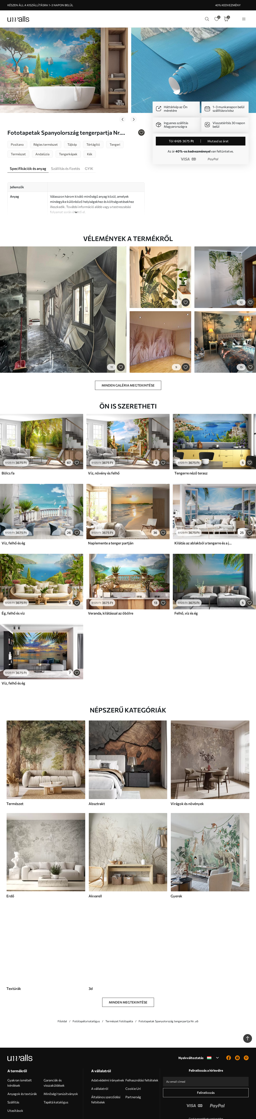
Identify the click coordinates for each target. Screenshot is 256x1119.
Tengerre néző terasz (191, 448)
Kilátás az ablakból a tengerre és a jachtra (203, 518)
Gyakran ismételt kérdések (19, 1057)
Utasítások (15, 1085)
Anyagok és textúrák (22, 1069)
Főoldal (62, 996)
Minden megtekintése (128, 977)
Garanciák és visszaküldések (54, 1057)
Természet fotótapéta (119, 996)
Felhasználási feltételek (141, 1055)
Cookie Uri (133, 1063)
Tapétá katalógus (56, 1077)
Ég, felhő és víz (13, 588)
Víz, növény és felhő (104, 448)
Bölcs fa (8, 448)
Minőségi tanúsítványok (61, 1069)
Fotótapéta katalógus (86, 996)
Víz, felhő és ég (13, 518)
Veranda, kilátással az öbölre (110, 588)
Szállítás (13, 1077)
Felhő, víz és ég (186, 588)
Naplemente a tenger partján (110, 518)
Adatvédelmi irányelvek (107, 1055)
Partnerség (133, 1072)
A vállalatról (99, 1063)
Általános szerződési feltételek (105, 1074)
